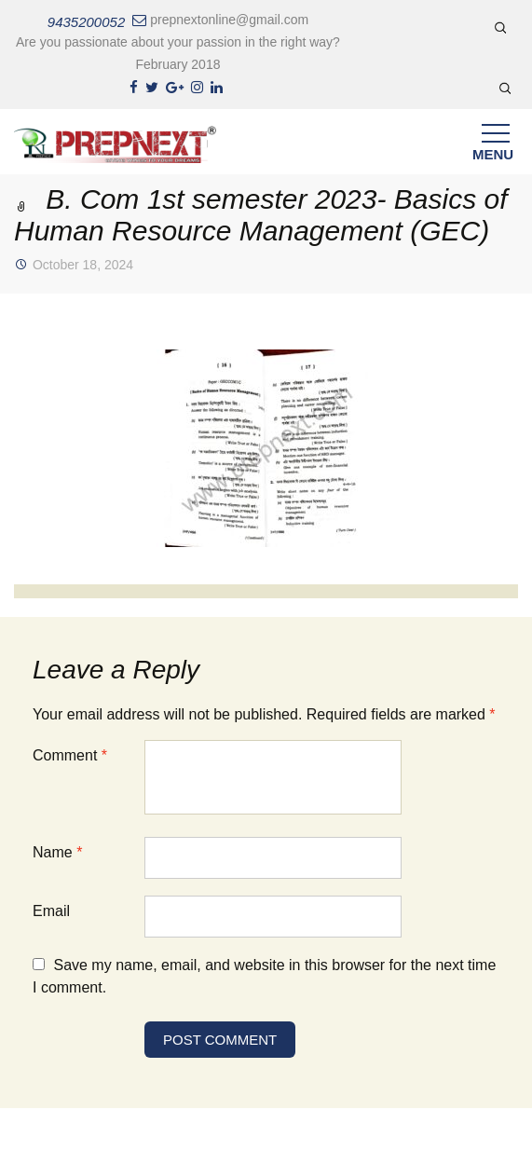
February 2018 (177, 64)
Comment (70, 755)
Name (57, 852)
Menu (492, 146)
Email (51, 911)
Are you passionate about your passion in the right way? (178, 41)
